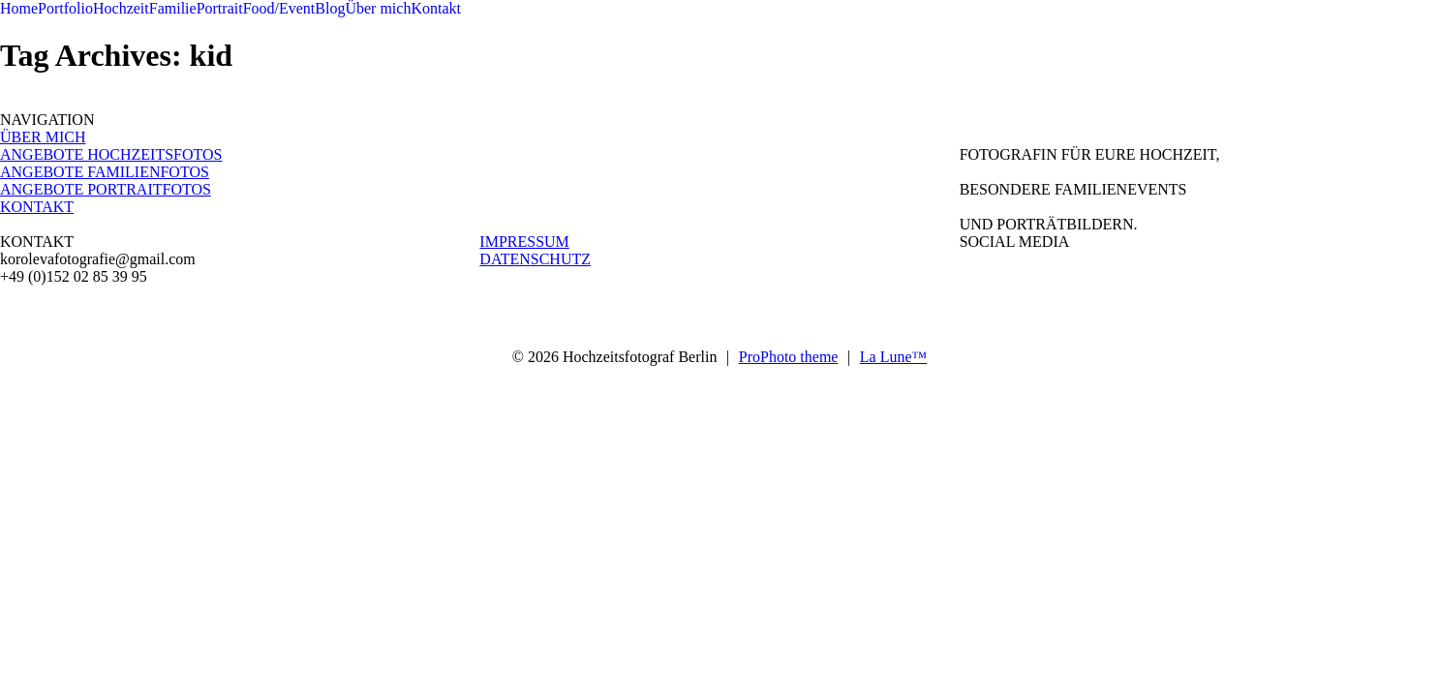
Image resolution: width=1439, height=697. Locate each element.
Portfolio (65, 8)
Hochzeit (121, 8)
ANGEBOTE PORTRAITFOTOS (105, 189)
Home (19, 8)
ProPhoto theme (789, 356)
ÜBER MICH (42, 137)
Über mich (378, 8)
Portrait (220, 8)
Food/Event (279, 8)
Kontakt (436, 8)
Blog (330, 8)
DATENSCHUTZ (535, 259)
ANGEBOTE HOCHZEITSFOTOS (111, 154)
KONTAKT (37, 206)
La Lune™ (893, 356)
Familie (173, 8)
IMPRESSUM (523, 241)
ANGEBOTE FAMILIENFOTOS (104, 172)
